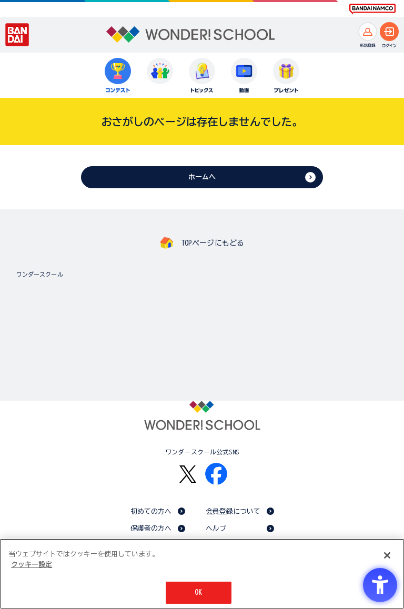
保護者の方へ (151, 528)
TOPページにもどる (212, 243)
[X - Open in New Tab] (187, 474)
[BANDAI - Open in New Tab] (17, 34)
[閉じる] (387, 555)
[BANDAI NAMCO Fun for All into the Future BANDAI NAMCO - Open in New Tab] (372, 9)
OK (198, 592)
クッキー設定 (31, 564)
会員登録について (233, 511)
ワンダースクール (39, 274)
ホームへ (202, 177)
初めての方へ (151, 511)
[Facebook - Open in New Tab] (216, 474)
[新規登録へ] (367, 31)
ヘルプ (216, 528)
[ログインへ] (389, 31)
